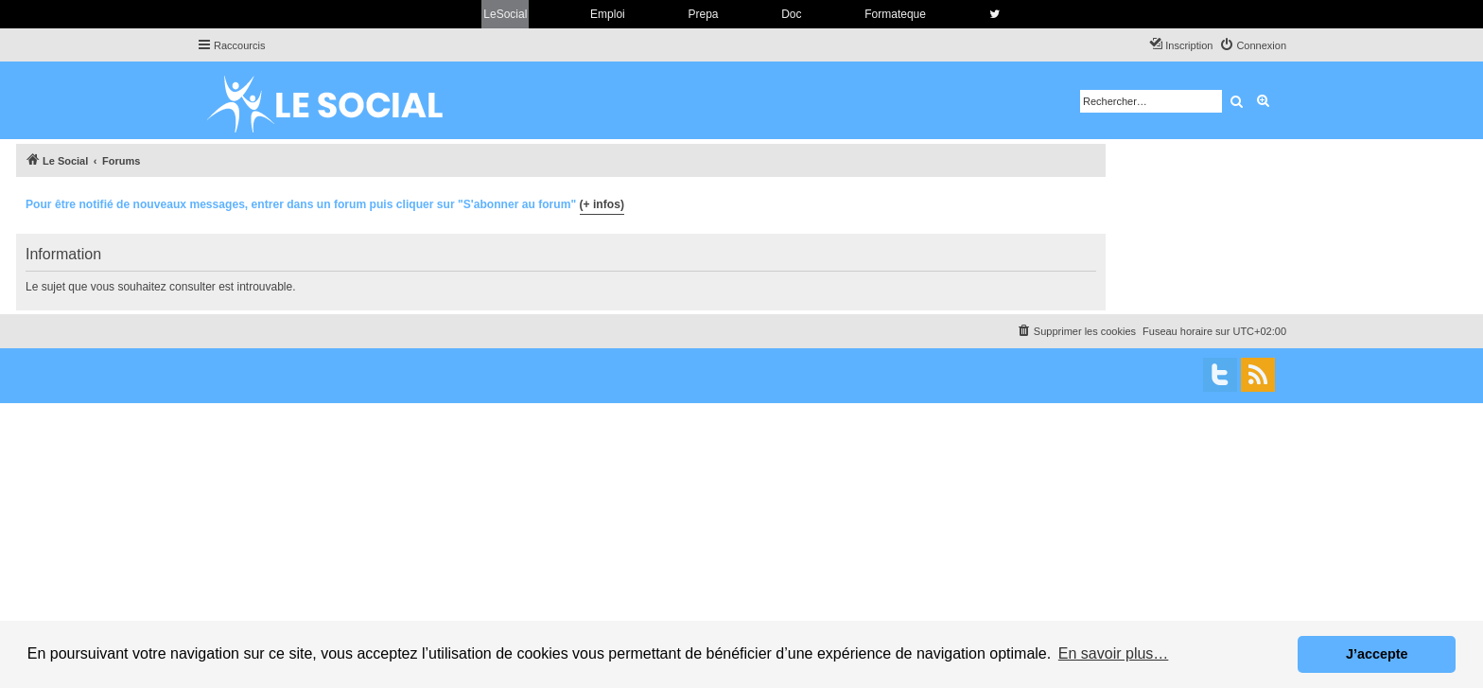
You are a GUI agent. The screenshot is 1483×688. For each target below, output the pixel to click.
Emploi (607, 14)
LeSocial (505, 14)
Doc (791, 14)
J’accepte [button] (1377, 654)
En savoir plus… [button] (1113, 653)
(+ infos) (602, 204)
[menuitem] (1252, 45)
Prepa (703, 14)
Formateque (895, 14)
